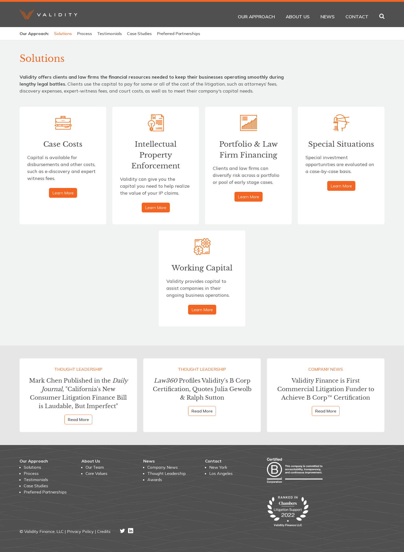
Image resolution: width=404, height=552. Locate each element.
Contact (357, 17)
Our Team (95, 467)
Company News (325, 369)
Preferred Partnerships (178, 33)
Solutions (63, 33)
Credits (104, 531)
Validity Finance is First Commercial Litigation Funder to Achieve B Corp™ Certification (325, 389)
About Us (298, 17)
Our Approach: (34, 33)
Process (84, 33)
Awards (154, 479)
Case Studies (139, 33)
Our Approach (256, 17)
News (328, 17)
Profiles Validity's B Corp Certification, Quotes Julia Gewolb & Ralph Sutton (202, 389)
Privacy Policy (80, 531)
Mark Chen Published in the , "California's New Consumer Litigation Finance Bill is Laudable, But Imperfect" (78, 393)
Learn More (63, 192)
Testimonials (109, 33)
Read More (78, 419)
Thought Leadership (78, 369)
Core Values (96, 473)
